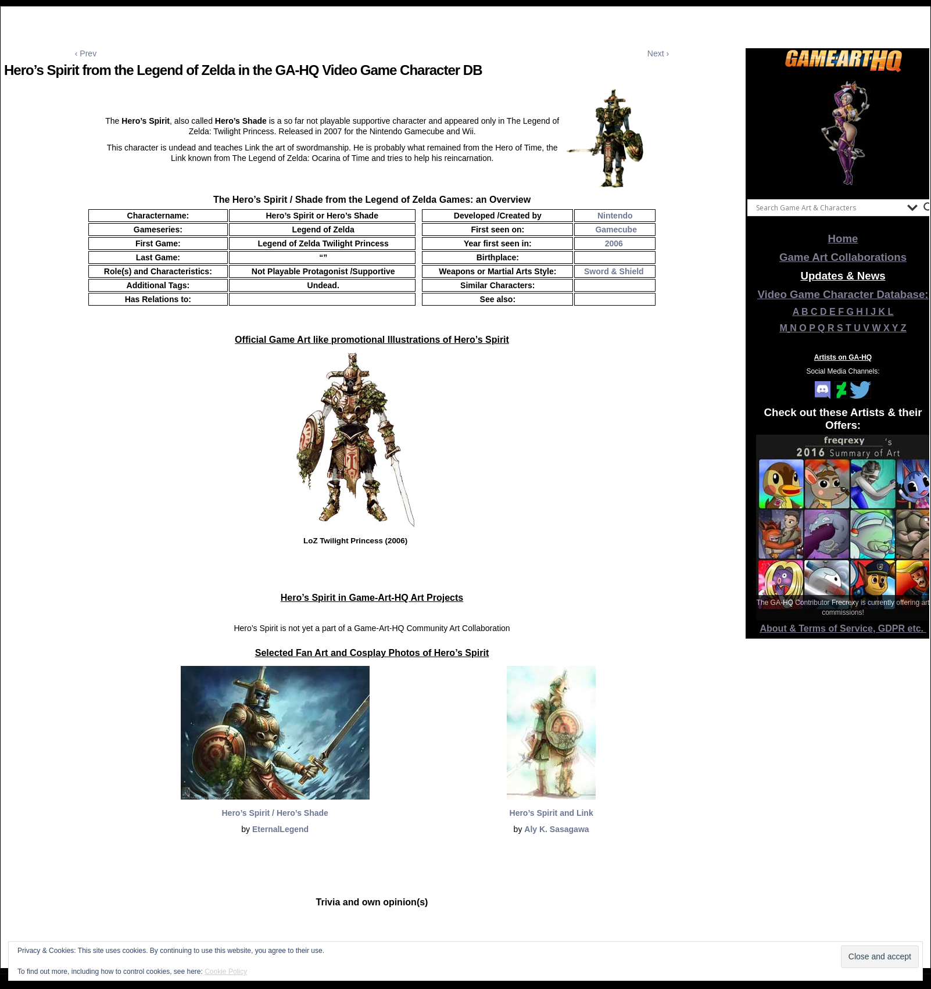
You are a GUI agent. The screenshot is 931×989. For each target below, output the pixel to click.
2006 (614, 243)
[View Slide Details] (843, 133)
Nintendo (615, 215)
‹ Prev (85, 53)
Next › (658, 53)
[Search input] (828, 207)
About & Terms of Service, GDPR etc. (843, 628)
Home (843, 238)
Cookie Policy (226, 971)
